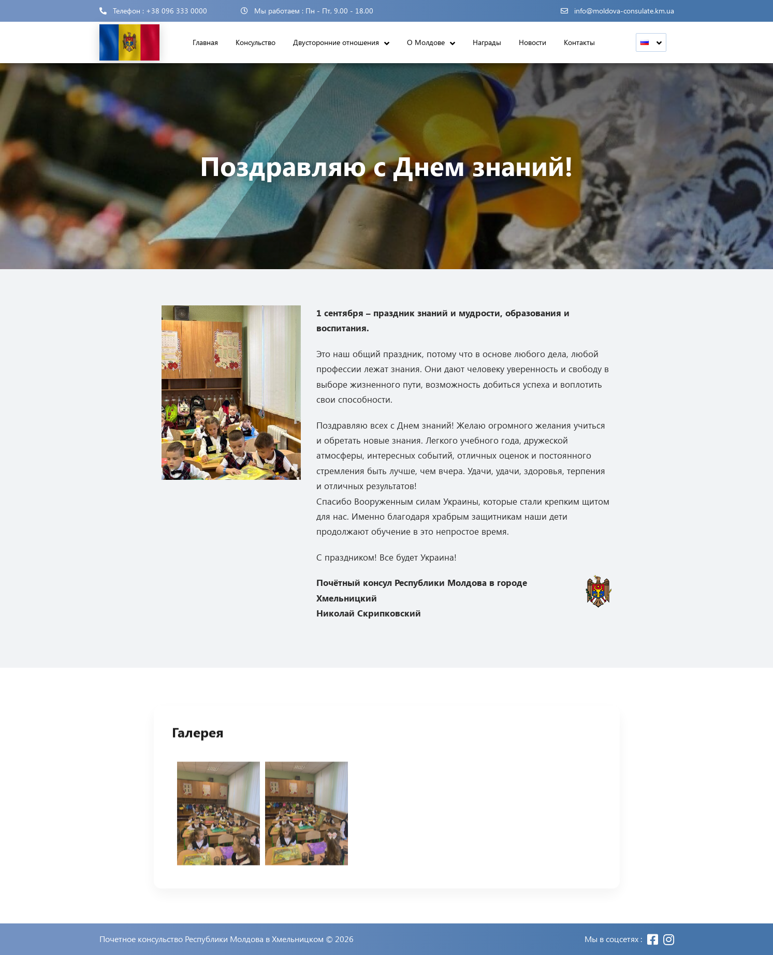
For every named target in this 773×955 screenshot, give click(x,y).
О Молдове (426, 42)
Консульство (255, 42)
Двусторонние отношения (336, 42)
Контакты (579, 42)
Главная (205, 42)
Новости (532, 42)
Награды (487, 42)
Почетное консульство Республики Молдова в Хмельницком (211, 939)
